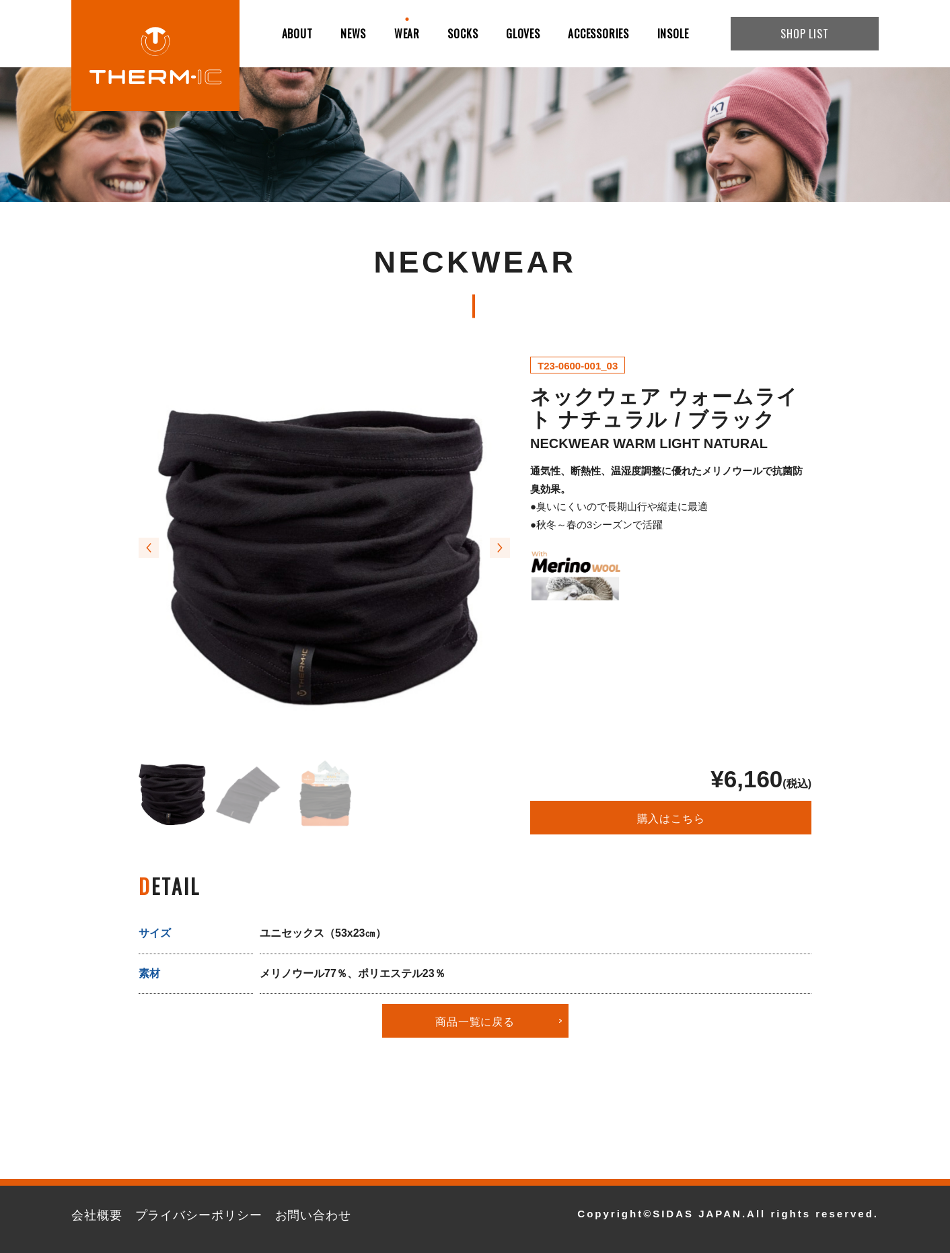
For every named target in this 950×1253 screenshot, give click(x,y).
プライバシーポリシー (198, 1215)
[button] (149, 548)
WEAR (407, 34)
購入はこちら (671, 818)
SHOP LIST (804, 34)
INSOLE (673, 34)
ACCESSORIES (598, 34)
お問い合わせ (313, 1215)
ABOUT (297, 34)
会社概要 (96, 1215)
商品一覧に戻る (475, 1021)
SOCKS (462, 34)
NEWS (353, 34)
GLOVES (523, 34)
